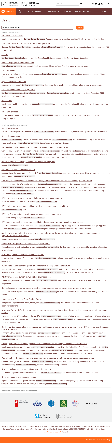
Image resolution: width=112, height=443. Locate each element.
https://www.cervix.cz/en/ (52, 432)
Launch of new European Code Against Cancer (21, 299)
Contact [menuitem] (103, 11)
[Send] (81, 4)
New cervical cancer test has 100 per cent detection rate (26, 369)
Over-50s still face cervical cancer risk (18, 169)
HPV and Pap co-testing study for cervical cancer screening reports (31, 214)
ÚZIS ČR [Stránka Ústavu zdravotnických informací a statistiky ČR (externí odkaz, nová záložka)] (98, 440)
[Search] (67, 3)
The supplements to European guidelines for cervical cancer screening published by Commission (44, 343)
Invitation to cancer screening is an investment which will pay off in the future (35, 266)
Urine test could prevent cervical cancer (18, 377)
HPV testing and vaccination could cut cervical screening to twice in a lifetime (35, 206)
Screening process (9, 112)
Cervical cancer (8, 70)
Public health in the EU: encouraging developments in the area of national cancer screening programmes (47, 358)
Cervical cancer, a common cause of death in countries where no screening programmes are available (46, 288)
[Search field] (37, 28)
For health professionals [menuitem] (58, 11)
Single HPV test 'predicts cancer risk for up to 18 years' (25, 243)
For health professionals (12, 35)
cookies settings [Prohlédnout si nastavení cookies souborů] (106, 440)
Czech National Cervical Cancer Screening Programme (25, 43)
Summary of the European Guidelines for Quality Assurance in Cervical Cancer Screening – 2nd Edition (46, 181)
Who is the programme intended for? (17, 62)
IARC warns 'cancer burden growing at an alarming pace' (26, 277)
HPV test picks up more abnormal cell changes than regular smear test (32, 198)
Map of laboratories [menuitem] (84, 11)
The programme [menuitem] (34, 11)
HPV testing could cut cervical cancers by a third (22, 254)
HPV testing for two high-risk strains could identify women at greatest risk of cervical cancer (42, 222)
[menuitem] (20, 11)
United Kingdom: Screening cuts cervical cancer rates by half (28, 161)
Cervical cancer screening (12, 136)
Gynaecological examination (13, 81)
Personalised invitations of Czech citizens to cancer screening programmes (34, 147)
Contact (4, 54)
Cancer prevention (9, 128)
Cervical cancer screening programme (18, 89)
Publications (6, 100)
